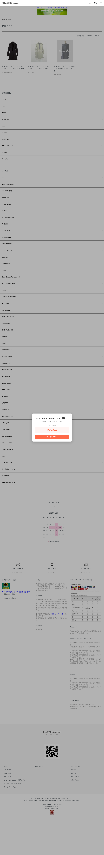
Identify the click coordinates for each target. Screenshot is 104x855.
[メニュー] (101, 3)
